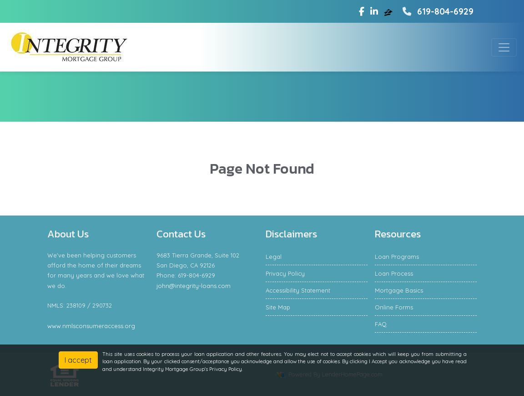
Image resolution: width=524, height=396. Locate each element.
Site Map (278, 307)
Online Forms (394, 307)
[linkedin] (374, 11)
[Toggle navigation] (504, 47)
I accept (78, 360)
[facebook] (361, 11)
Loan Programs (397, 256)
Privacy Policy (285, 273)
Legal (274, 256)
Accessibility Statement (298, 290)
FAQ (381, 324)
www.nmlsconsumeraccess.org (91, 325)
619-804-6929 (437, 11)
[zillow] (389, 11)
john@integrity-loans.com (193, 285)
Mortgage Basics (399, 290)
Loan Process (394, 273)
